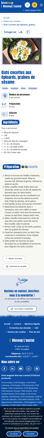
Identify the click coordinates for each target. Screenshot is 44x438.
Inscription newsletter (22, 309)
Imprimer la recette (16, 266)
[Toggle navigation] (41, 5)
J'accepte (30, 434)
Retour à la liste (14, 258)
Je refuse (14, 434)
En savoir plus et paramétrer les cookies (22, 428)
